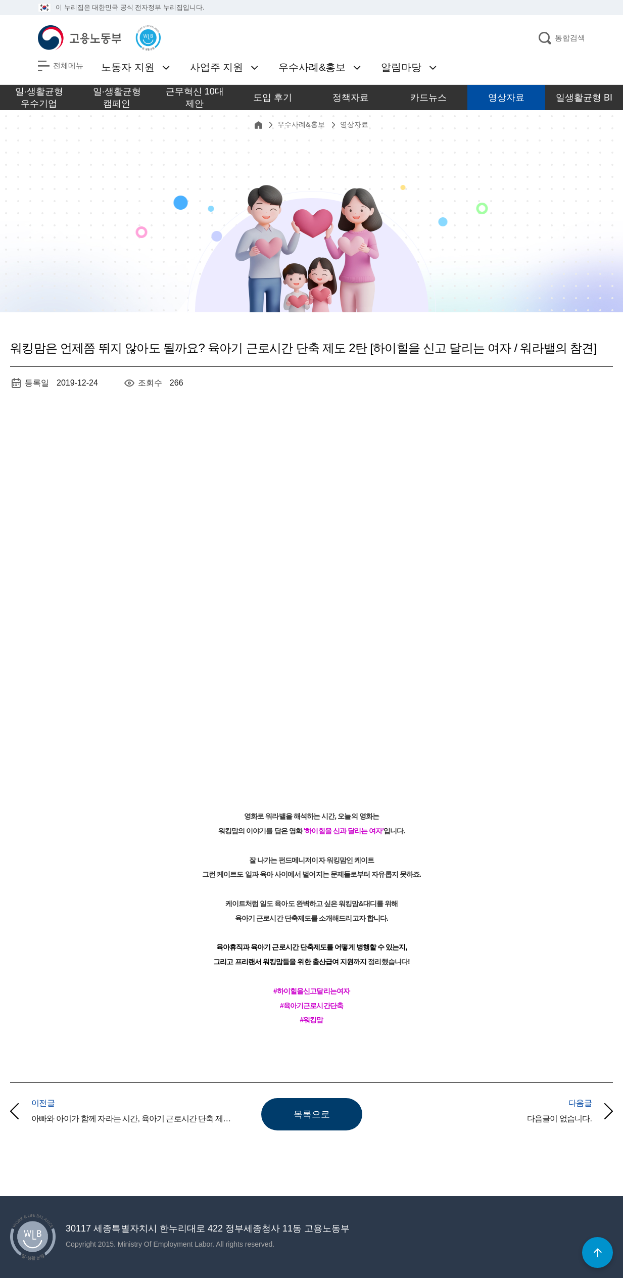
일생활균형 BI (584, 97)
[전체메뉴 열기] (60, 66)
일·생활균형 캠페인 (117, 97)
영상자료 (506, 97)
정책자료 (350, 97)
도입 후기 (272, 97)
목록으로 (312, 1114)
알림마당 (401, 67)
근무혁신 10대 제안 (195, 97)
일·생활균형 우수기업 (39, 97)
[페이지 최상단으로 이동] (597, 1252)
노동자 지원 (128, 67)
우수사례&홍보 (312, 67)
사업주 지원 (217, 67)
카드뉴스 (428, 97)
